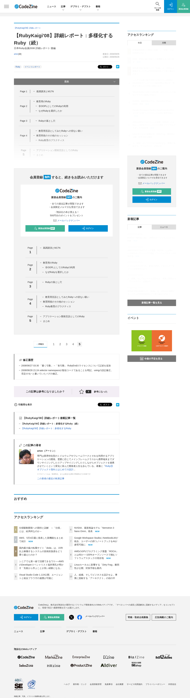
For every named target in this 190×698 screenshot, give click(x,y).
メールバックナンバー (66, 220)
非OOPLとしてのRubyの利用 (53, 106)
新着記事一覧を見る (152, 302)
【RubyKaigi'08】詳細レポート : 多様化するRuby (46, 428)
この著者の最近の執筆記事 (50, 478)
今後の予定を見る (151, 358)
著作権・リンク (80, 684)
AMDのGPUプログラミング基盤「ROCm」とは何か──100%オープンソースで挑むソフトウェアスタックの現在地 (96, 554)
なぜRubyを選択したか (50, 111)
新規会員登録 (44, 228)
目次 (90, 81)
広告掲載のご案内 (164, 617)
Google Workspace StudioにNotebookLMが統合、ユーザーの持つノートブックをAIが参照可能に (96, 541)
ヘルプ (67, 684)
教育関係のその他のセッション (59, 301)
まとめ (46, 321)
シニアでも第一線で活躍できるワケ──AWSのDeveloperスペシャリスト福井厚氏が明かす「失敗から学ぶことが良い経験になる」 (41, 564)
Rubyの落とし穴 (47, 121)
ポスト (104, 67)
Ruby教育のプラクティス (58, 306)
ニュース (51, 6)
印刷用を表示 (23, 404)
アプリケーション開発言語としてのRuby (64, 316)
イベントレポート (32, 67)
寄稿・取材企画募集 (138, 617)
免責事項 (109, 684)
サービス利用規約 (134, 684)
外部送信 (172, 684)
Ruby (18, 67)
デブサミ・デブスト (80, 6)
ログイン (88, 228)
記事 (63, 6)
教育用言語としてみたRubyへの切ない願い (61, 131)
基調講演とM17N (45, 91)
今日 (140, 43)
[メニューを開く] (6, 6)
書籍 (98, 6)
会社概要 (120, 684)
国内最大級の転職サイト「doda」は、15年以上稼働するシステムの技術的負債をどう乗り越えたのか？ (41, 551)
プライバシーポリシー (155, 684)
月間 (164, 43)
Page (23, 91)
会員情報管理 (95, 684)
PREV (40, 344)
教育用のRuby (43, 101)
